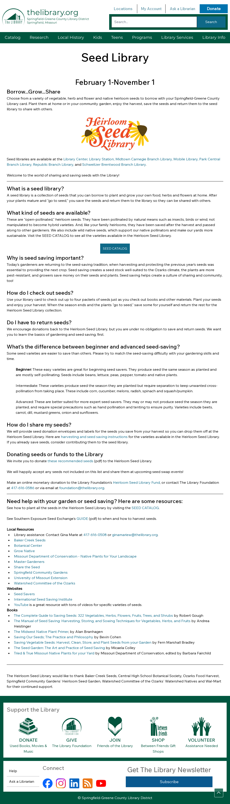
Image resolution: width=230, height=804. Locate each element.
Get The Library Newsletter (169, 769)
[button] (177, 38)
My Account (151, 8)
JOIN (115, 740)
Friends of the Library (115, 745)
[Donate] (214, 8)
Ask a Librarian (182, 8)
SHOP (158, 740)
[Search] (211, 22)
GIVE (71, 740)
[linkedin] (74, 783)
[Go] (218, 792)
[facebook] (48, 783)
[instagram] (61, 783)
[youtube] (101, 783)
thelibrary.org (52, 12)
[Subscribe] (169, 781)
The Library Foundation (71, 745)
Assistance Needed (201, 745)
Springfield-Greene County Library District (58, 19)
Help (13, 771)
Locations (123, 8)
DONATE (28, 740)
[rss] (88, 783)
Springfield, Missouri (42, 22)
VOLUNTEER (201, 740)
